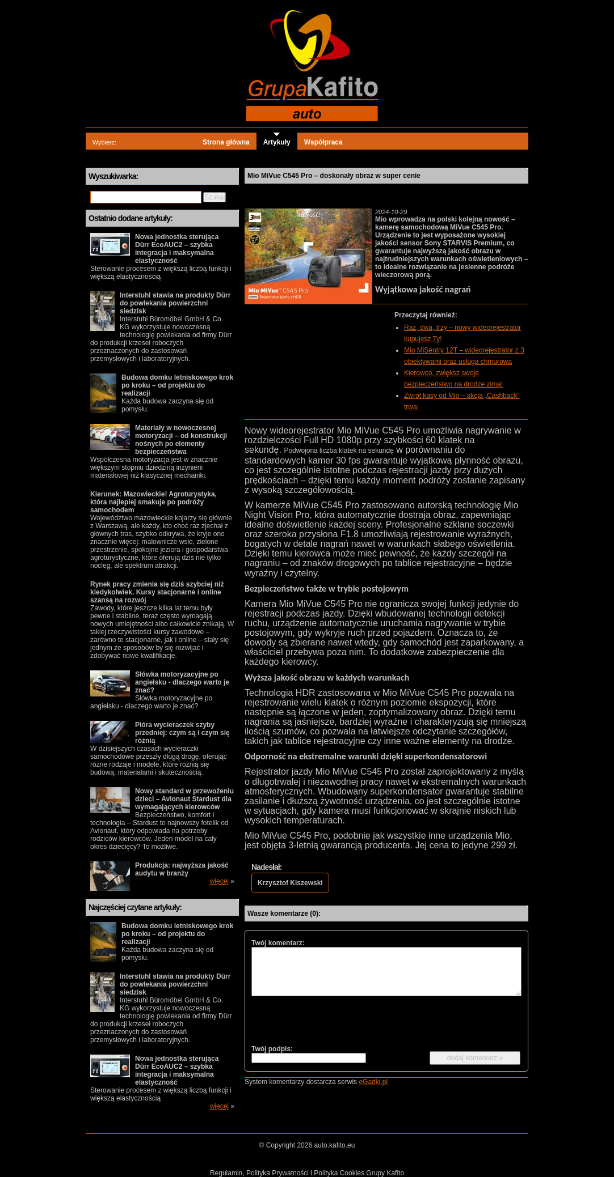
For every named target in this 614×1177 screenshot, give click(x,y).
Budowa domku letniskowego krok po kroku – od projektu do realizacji (177, 385)
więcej (219, 881)
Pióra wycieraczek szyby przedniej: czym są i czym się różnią (182, 733)
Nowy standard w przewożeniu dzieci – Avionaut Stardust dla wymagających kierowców (184, 799)
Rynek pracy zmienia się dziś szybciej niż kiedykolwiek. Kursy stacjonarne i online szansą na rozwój (157, 592)
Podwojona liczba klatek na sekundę (338, 450)
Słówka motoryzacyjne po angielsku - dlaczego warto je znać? (182, 682)
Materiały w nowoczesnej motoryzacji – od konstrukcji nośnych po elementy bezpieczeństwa (181, 440)
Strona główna (226, 142)
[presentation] (337, 1020)
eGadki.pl (373, 1082)
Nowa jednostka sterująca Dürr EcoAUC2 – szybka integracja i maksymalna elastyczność (176, 249)
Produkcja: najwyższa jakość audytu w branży (182, 869)
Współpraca (323, 142)
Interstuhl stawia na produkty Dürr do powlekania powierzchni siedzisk (175, 303)
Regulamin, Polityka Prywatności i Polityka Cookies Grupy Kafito (307, 1173)
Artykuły (277, 142)
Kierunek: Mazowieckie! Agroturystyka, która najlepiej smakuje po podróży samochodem (153, 502)
